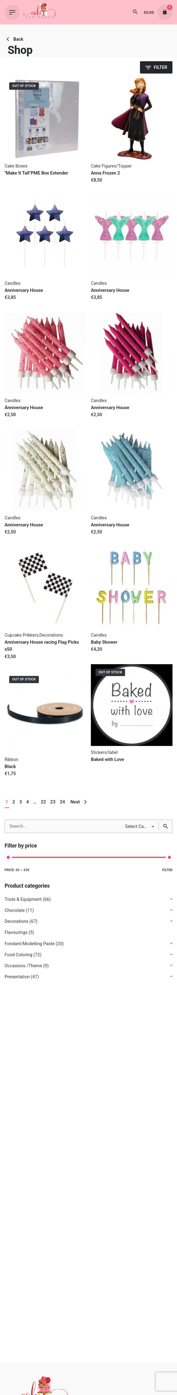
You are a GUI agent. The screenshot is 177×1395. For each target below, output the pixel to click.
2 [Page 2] (14, 802)
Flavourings (16, 932)
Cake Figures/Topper (111, 166)
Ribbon (11, 759)
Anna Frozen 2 (105, 173)
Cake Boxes (16, 166)
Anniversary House (24, 290)
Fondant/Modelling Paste (29, 943)
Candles (12, 283)
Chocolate (15, 910)
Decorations (16, 921)
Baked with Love (107, 759)
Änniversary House (24, 407)
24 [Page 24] (62, 802)
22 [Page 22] (43, 802)
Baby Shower (104, 642)
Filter (167, 870)
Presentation (17, 977)
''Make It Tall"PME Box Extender (36, 173)
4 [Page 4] (27, 802)
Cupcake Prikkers (22, 635)
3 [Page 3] (20, 802)
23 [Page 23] (52, 802)
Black (10, 766)
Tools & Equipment (23, 899)
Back (14, 39)
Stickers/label (104, 752)
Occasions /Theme (23, 965)
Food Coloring (18, 954)
